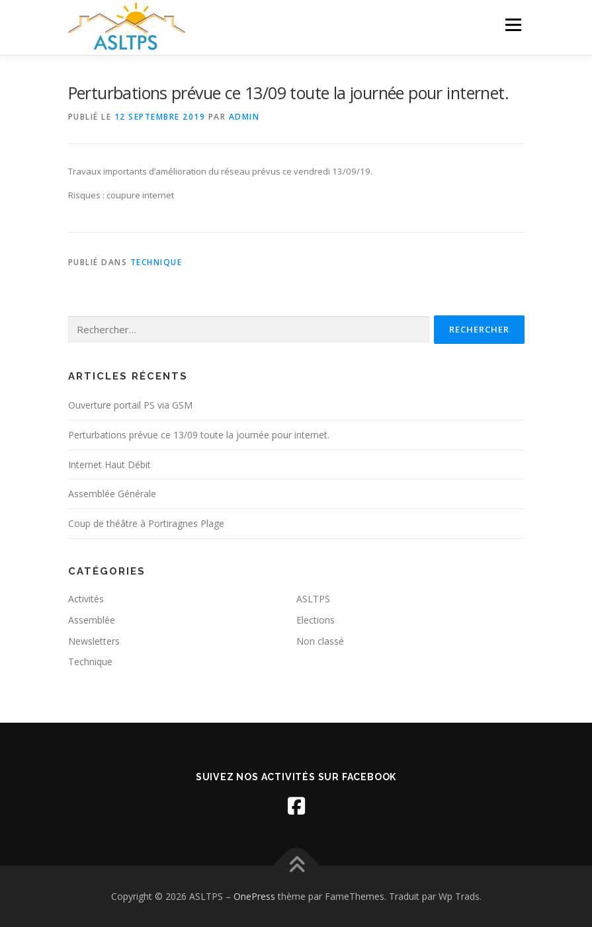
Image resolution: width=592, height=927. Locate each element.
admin (244, 116)
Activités (86, 598)
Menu (513, 24)
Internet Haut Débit (109, 464)
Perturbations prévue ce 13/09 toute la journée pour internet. (198, 434)
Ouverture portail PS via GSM (130, 405)
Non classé (320, 641)
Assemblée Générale (112, 493)
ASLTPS (313, 598)
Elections (315, 620)
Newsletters (94, 641)
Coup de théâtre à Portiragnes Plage (146, 523)
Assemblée (91, 620)
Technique (156, 262)
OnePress (254, 896)
